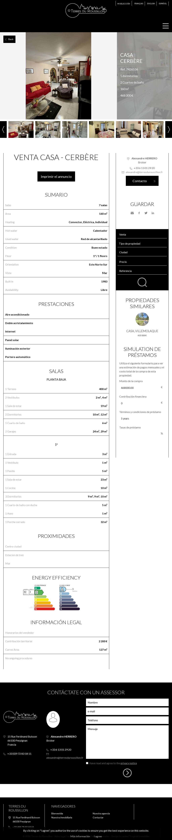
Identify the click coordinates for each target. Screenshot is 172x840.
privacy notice (129, 763)
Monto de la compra (131, 381)
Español (163, 3)
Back (10, 39)
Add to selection (169, 36)
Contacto (140, 181)
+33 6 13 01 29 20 (144, 168)
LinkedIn (153, 213)
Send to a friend (132, 213)
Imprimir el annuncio (56, 176)
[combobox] (142, 252)
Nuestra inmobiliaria (61, 817)
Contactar (98, 817)
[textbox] (143, 252)
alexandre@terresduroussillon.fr (144, 172)
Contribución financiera (132, 396)
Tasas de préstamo (130, 427)
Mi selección (123, 4)
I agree (98, 836)
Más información (80, 836)
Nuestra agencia (101, 813)
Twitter (146, 213)
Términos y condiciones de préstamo (140, 411)
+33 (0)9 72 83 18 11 (19, 753)
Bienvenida (57, 813)
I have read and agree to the (113, 763)
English (151, 3)
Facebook (139, 213)
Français (138, 3)
